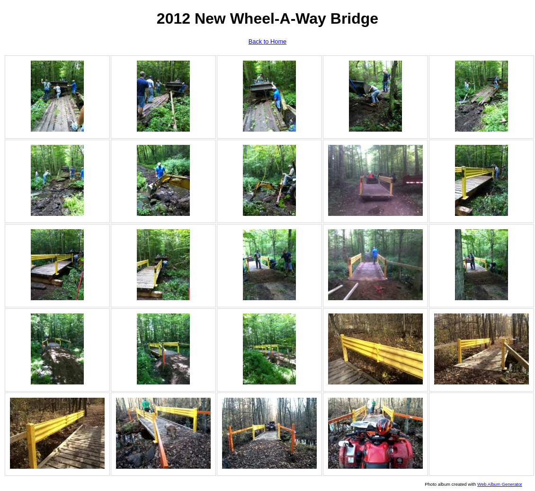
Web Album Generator (499, 484)
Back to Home (267, 41)
